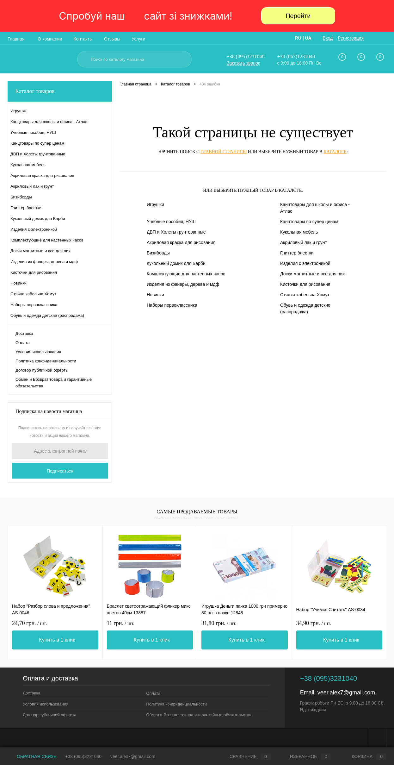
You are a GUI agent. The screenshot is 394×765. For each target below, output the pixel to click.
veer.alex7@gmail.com (346, 692)
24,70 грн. (29, 623)
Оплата (22, 342)
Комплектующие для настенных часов (186, 273)
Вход (328, 38)
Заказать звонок (243, 63)
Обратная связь (32, 756)
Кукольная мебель (299, 232)
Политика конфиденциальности (45, 361)
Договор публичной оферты (42, 370)
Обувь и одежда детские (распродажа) (305, 308)
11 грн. (120, 623)
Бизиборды (158, 252)
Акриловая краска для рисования (181, 242)
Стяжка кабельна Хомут (304, 294)
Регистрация (351, 38)
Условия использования (38, 351)
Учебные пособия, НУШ (171, 221)
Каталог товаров (59, 91)
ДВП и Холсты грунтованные (176, 232)
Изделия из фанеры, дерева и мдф (183, 284)
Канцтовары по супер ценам (309, 221)
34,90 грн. (313, 623)
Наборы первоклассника (172, 305)
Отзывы (112, 38)
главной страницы (223, 151)
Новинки (155, 294)
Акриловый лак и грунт (303, 242)
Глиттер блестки (297, 252)
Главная (16, 38)
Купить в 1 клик (57, 640)
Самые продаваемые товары (197, 511)
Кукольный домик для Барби (176, 263)
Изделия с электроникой (305, 263)
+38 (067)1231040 (296, 56)
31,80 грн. (219, 623)
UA (308, 38)
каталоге (334, 151)
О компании (50, 38)
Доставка (24, 333)
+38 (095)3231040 (246, 56)
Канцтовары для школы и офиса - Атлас (315, 208)
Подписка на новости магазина (48, 411)
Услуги (138, 38)
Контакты (83, 38)
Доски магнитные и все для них (312, 273)
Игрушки (155, 204)
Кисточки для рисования (305, 284)
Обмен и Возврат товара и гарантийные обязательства (53, 382)
